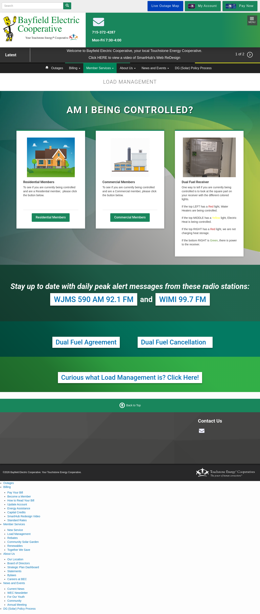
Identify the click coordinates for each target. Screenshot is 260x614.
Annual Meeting (17, 604)
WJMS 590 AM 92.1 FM (93, 299)
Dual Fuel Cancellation (175, 342)
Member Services (100, 68)
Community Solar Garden (23, 541)
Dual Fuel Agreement (86, 342)
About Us (128, 68)
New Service (15, 530)
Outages (57, 68)
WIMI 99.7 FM (182, 299)
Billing (74, 68)
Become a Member (19, 496)
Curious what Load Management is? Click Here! (130, 378)
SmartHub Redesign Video (23, 516)
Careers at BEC (17, 579)
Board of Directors (18, 563)
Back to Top (133, 405)
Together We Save (18, 549)
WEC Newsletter (17, 592)
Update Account (17, 504)
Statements (14, 571)
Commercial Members (130, 217)
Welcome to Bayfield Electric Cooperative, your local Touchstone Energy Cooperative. (134, 51)
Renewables (15, 545)
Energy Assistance (18, 508)
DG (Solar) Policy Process (193, 68)
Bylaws (11, 575)
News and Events (155, 68)
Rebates (12, 537)
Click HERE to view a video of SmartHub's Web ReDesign (134, 58)
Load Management (19, 534)
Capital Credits (16, 512)
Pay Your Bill (15, 492)
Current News (15, 588)
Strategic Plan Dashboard (23, 567)
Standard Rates (17, 520)
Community (14, 600)
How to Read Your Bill (20, 500)
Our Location (15, 559)
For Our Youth (16, 596)
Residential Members (51, 217)
